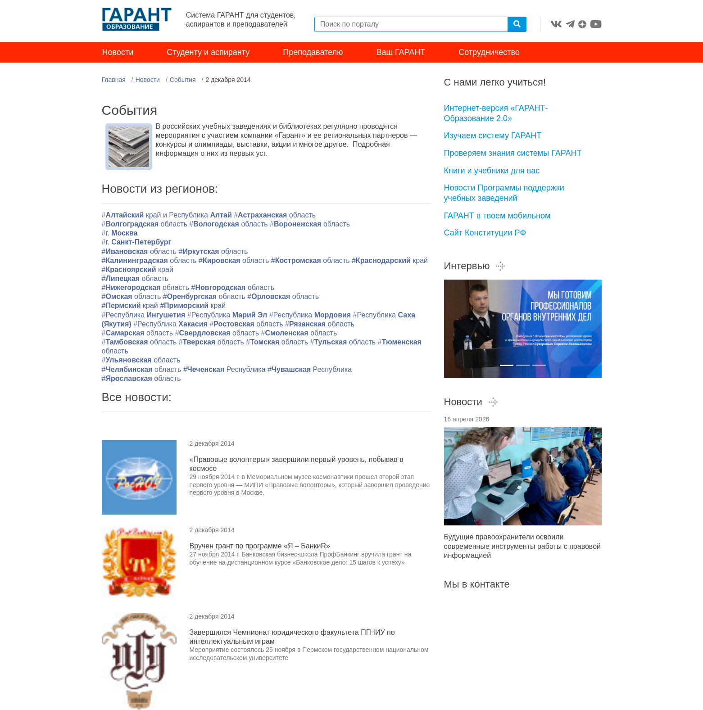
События (183, 80)
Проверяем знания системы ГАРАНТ (513, 153)
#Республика (144, 315)
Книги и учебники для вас (492, 171)
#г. (120, 234)
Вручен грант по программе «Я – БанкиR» (260, 547)
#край (390, 261)
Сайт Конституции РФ (485, 233)
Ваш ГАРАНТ (401, 53)
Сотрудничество (489, 53)
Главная (114, 80)
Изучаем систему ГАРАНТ (493, 136)
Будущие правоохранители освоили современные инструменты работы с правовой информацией (522, 547)
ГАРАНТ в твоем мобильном (497, 216)
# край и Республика (168, 216)
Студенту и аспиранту (208, 53)
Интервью (475, 266)
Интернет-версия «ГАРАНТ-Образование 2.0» (496, 114)
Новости (118, 53)
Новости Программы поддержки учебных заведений (504, 194)
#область (275, 216)
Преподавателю (313, 53)
